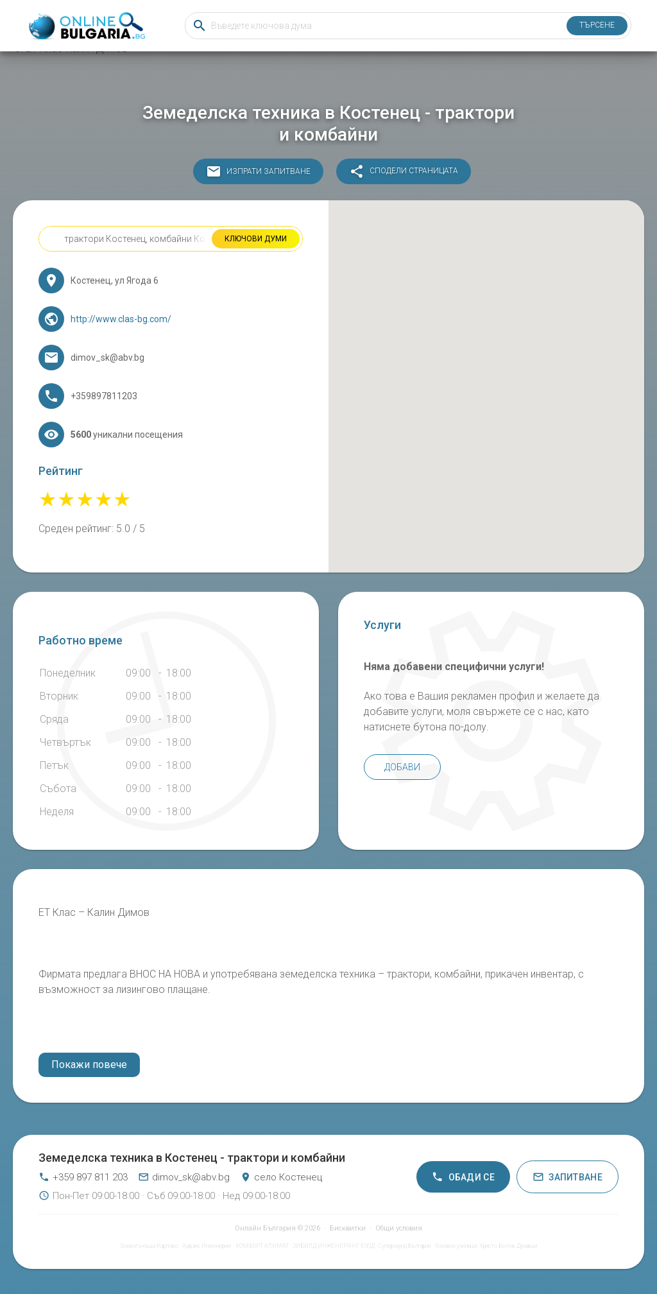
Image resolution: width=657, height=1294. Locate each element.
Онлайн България (265, 1228)
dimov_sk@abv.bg (184, 1177)
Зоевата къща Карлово (149, 1246)
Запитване (567, 1177)
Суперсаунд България (405, 1246)
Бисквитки (348, 1228)
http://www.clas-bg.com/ (121, 319)
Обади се (463, 1177)
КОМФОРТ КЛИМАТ (262, 1246)
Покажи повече (89, 1064)
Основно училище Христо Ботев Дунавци (486, 1246)
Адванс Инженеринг (207, 1246)
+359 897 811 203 (83, 1177)
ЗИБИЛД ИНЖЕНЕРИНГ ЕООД (334, 1246)
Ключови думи (256, 238)
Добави (402, 767)
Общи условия (398, 1228)
